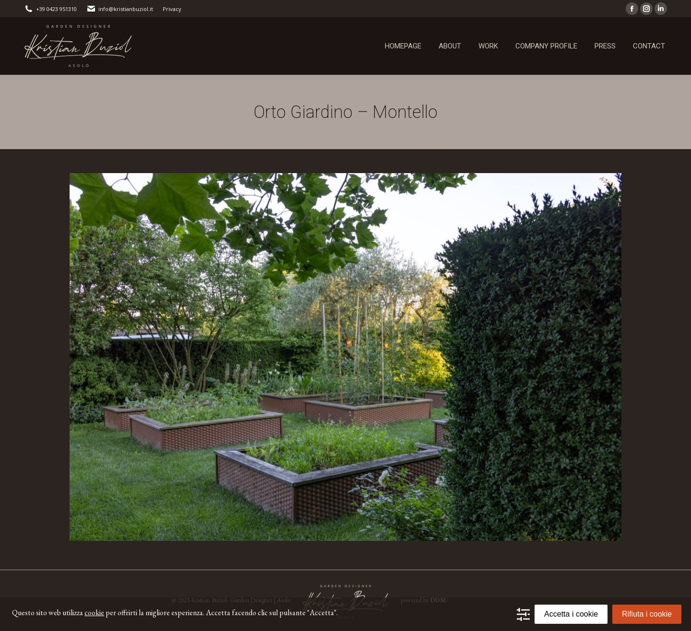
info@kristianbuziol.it (119, 9)
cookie (94, 613)
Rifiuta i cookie (647, 614)
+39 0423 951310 (50, 9)
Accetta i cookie (571, 614)
